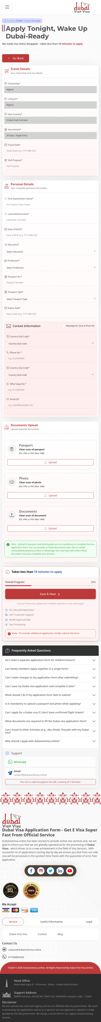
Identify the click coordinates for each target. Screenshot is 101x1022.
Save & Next (50, 594)
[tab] (13, 921)
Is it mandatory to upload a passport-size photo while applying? (43, 703)
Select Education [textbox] (15, 251)
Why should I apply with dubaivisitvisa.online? (32, 741)
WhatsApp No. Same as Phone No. (80, 326)
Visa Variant (12, 129)
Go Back (16, 58)
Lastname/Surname (16, 214)
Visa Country (13, 114)
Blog (60, 934)
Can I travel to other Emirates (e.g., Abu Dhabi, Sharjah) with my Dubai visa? (47, 731)
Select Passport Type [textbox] (17, 299)
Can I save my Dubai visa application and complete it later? (40, 686)
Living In (11, 99)
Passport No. (13, 276)
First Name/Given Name (19, 198)
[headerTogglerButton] (7, 7)
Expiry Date (12, 308)
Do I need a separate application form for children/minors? (40, 660)
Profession (12, 260)
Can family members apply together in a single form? (37, 668)
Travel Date (12, 145)
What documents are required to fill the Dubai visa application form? (46, 721)
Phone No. (14, 352)
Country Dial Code (17, 336)
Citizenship (12, 83)
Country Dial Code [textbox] (18, 343)
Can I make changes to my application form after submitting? (41, 677)
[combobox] (50, 251)
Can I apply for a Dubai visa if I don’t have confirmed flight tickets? (44, 712)
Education (11, 244)
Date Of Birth (13, 229)
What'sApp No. (16, 384)
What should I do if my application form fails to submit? (38, 695)
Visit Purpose (13, 160)
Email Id (12, 399)
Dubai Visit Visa (18, 934)
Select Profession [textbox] (15, 267)
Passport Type (13, 292)
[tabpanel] (50, 934)
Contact (42, 934)
